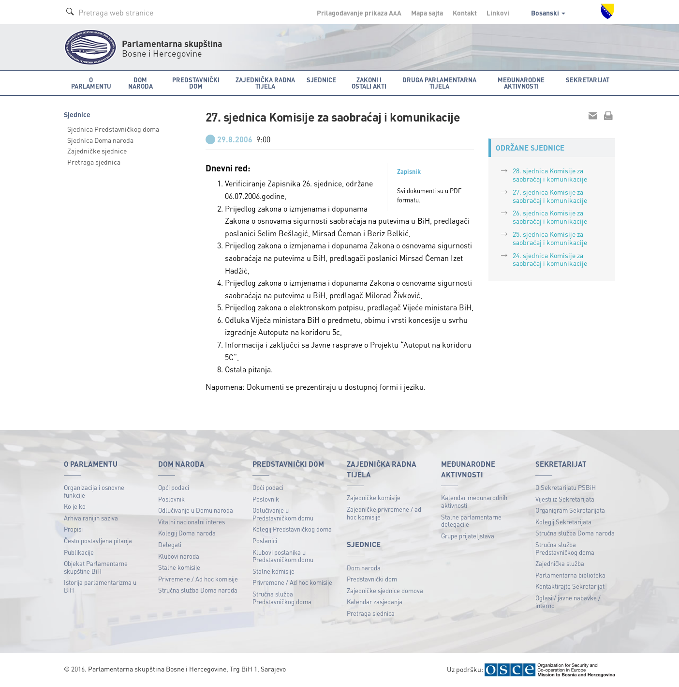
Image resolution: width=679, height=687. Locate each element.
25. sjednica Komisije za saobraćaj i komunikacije (550, 237)
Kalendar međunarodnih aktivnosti (474, 501)
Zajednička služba (559, 563)
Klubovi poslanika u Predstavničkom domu (282, 556)
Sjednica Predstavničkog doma (113, 128)
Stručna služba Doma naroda (197, 590)
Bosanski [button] (548, 12)
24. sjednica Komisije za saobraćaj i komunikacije (550, 259)
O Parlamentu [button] (91, 83)
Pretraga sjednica (93, 161)
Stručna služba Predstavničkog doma (281, 598)
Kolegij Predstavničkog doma (292, 529)
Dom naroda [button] (140, 83)
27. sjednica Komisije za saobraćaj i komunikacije (550, 195)
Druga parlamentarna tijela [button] (439, 83)
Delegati (169, 544)
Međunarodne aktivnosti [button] (521, 83)
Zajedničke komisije (373, 497)
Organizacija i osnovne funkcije (94, 491)
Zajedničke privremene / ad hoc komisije (384, 513)
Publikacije (79, 552)
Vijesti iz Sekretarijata (564, 499)
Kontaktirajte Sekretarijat (570, 586)
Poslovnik (171, 499)
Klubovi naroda (178, 556)
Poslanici (264, 540)
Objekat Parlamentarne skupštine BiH (96, 567)
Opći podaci (173, 487)
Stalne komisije (179, 567)
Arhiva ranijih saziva (91, 518)
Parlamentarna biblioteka (570, 575)
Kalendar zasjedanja (374, 601)
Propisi (73, 529)
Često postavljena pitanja (98, 540)
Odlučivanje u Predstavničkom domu (282, 514)
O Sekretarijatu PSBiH (565, 487)
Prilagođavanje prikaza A (359, 12)
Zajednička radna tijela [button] (265, 83)
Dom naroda (364, 568)
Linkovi (498, 12)
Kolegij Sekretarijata (563, 522)
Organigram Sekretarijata (570, 510)
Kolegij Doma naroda (187, 533)
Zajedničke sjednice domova (385, 590)
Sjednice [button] (321, 80)
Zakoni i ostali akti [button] (369, 83)
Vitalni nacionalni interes (191, 522)
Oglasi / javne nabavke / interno (568, 602)
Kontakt (465, 12)
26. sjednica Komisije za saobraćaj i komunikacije (550, 216)
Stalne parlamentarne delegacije (471, 521)
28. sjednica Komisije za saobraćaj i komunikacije (550, 174)
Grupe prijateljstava (467, 536)
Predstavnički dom (372, 579)
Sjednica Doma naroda (100, 140)
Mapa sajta (427, 12)
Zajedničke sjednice (97, 150)
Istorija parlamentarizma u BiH (100, 586)
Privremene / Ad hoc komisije (198, 579)
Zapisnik (409, 171)
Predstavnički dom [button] (196, 83)
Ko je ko (75, 506)
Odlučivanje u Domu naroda (195, 510)
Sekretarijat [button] (587, 80)
